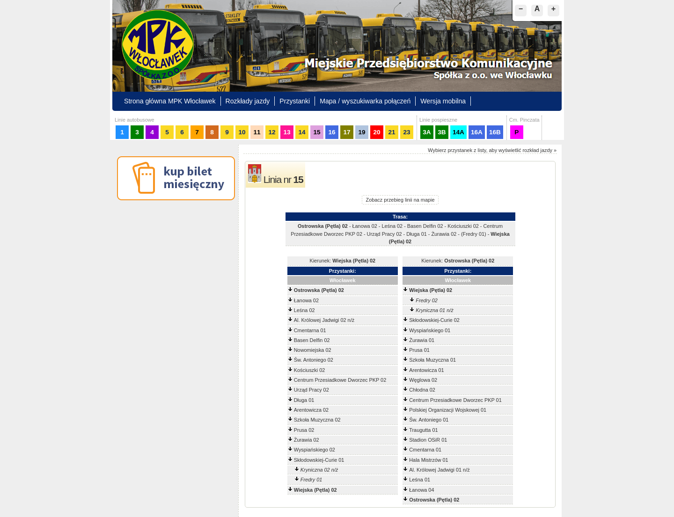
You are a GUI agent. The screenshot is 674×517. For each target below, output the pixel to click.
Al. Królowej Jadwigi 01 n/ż (439, 470)
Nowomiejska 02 (312, 350)
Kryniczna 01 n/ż (434, 310)
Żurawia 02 (306, 440)
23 (406, 132)
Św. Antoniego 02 (313, 360)
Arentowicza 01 (426, 370)
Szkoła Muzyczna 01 (432, 360)
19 (361, 132)
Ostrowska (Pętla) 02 (319, 290)
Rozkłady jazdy (248, 101)
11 (256, 132)
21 (391, 132)
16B (495, 132)
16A (477, 132)
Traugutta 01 (423, 430)
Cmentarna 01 (310, 330)
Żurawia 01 (421, 340)
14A (458, 132)
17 (346, 132)
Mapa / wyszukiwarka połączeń (365, 101)
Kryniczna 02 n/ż (319, 470)
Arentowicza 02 (311, 410)
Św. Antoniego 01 (428, 419)
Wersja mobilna (443, 101)
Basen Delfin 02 (312, 340)
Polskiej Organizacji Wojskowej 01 (447, 410)
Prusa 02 (304, 430)
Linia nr (283, 179)
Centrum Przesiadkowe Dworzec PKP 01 (455, 400)
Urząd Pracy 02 (311, 390)
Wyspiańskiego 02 (314, 449)
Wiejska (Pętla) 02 (430, 290)
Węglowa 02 (423, 380)
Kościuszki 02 (309, 370)
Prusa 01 (419, 350)
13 (286, 132)
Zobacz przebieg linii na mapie (400, 200)
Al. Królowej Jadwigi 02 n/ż (324, 320)
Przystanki (294, 101)
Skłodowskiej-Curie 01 (319, 460)
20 (376, 132)
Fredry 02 (427, 300)
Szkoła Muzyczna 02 (317, 419)
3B (442, 132)
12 (271, 132)
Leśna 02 (304, 310)
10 (241, 132)
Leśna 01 (419, 479)
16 (331, 132)
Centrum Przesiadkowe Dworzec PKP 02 (340, 380)
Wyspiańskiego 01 (429, 330)
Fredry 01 (311, 479)
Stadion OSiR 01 (428, 440)
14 (301, 132)
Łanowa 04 (421, 490)
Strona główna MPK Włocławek (170, 101)
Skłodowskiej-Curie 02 (434, 320)
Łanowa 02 (306, 300)
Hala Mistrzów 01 (428, 460)
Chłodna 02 (422, 390)
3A (427, 132)
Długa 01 (304, 400)
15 (316, 132)
